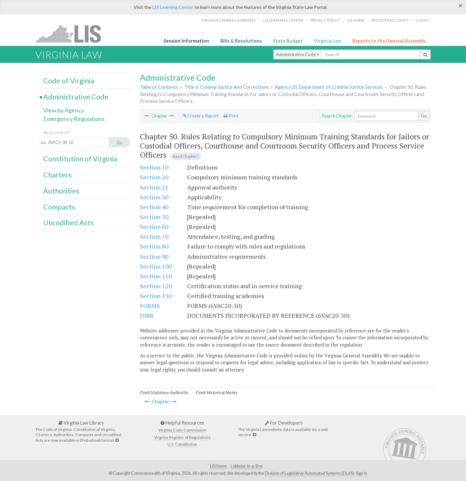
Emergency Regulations (74, 118)
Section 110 (156, 276)
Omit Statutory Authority (164, 392)
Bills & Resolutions (241, 41)
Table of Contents (159, 87)
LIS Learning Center (172, 7)
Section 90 (154, 256)
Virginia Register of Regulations (182, 437)
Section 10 (154, 167)
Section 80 (154, 246)
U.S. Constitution (182, 444)
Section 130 (156, 296)
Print (230, 115)
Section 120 (156, 286)
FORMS (150, 306)
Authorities (61, 191)
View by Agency (63, 110)
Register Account (390, 20)
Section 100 (156, 266)
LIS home (356, 20)
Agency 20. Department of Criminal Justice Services (329, 87)
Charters (57, 174)
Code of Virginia (68, 80)
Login (422, 20)
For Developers (284, 423)
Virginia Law (327, 41)
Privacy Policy (325, 20)
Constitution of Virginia (80, 158)
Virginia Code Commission (182, 430)
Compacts (59, 207)
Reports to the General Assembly (389, 41)
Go (424, 115)
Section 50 (154, 217)
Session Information (186, 41)
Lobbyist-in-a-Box (246, 466)
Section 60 (154, 226)
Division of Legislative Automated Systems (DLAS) (309, 473)
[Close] (460, 5)
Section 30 (154, 197)
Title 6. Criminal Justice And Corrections (226, 87)
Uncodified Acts (68, 222)
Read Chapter (186, 156)
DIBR (147, 315)
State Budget (288, 41)
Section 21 (154, 187)
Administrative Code (297, 54)
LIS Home (218, 466)
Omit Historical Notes (216, 392)
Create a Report (201, 115)
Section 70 (154, 236)
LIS (71, 34)
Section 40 (154, 207)
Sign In (361, 473)
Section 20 (154, 177)
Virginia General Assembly (228, 20)
